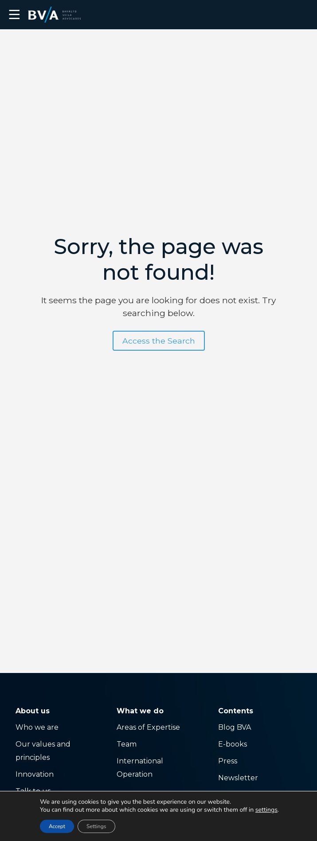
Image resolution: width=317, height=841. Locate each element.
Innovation (35, 774)
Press (227, 761)
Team (127, 744)
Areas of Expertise (148, 727)
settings (266, 810)
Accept (57, 826)
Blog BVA (234, 727)
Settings (96, 826)
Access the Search (158, 340)
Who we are (37, 727)
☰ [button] (14, 14)
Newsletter (238, 778)
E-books (232, 744)
